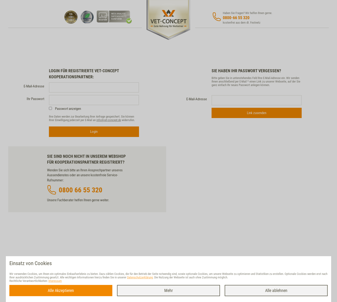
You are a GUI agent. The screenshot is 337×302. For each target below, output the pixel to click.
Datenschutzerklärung (140, 277)
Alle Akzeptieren (61, 290)
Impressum (55, 281)
